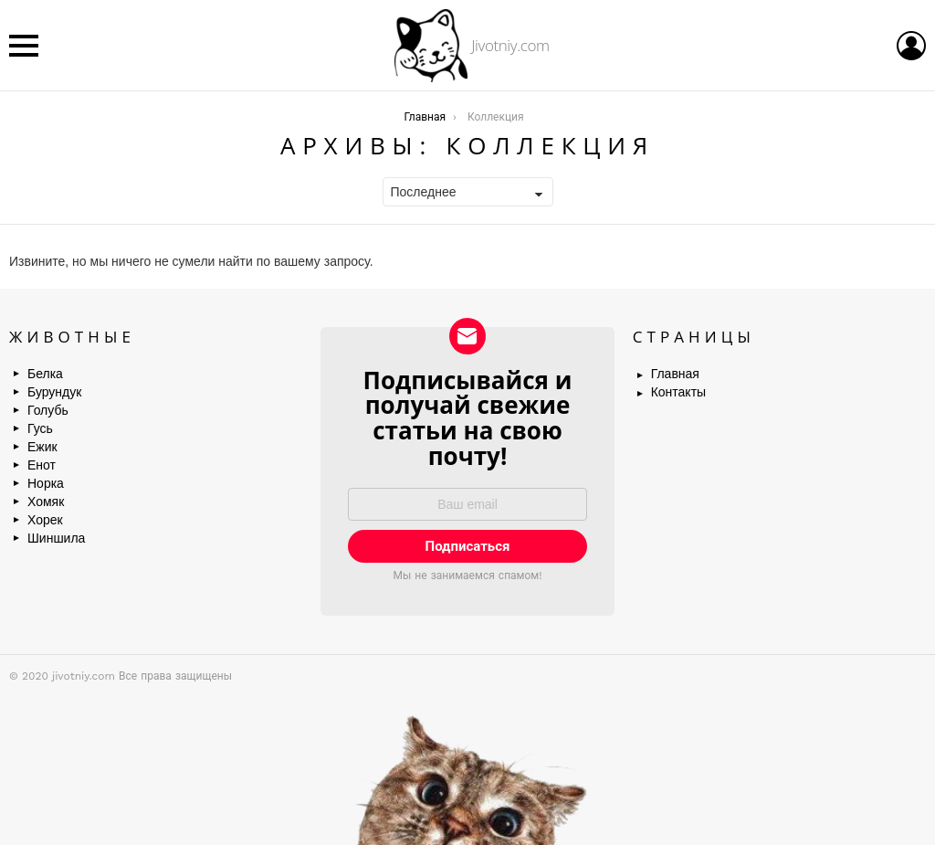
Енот (41, 465)
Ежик (42, 446)
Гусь (40, 428)
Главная (675, 373)
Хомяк (45, 501)
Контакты (678, 392)
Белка (45, 373)
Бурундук (54, 392)
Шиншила (56, 538)
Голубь (47, 410)
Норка (45, 483)
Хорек (45, 519)
